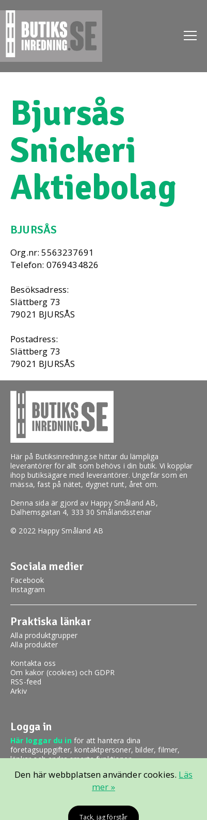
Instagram (27, 589)
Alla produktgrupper (43, 635)
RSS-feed (25, 682)
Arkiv (18, 691)
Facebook (27, 580)
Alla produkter (34, 644)
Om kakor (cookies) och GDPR (62, 672)
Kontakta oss (33, 663)
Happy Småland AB (123, 503)
